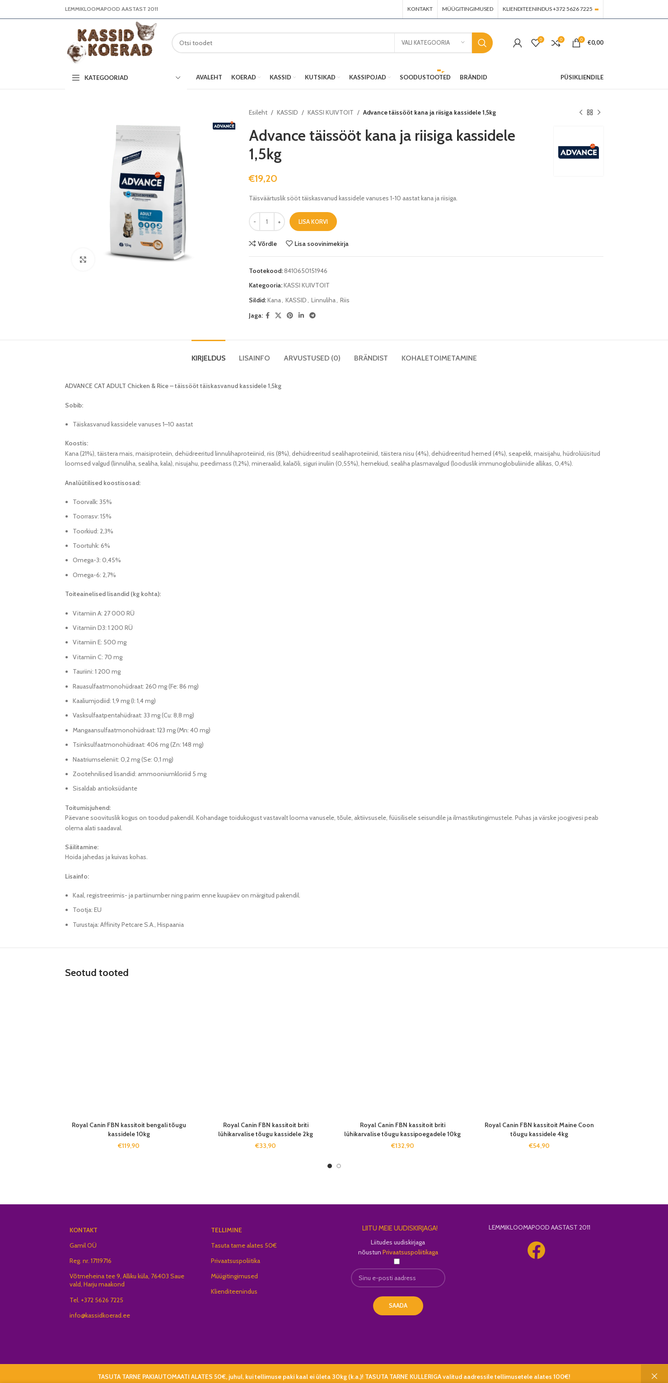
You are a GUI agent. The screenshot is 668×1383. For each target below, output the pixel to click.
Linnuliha (323, 300)
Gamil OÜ (83, 1245)
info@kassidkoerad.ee (100, 1315)
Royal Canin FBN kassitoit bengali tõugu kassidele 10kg (129, 1129)
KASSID (287, 112)
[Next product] (598, 112)
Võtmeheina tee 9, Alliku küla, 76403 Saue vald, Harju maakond (127, 1280)
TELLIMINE (226, 1230)
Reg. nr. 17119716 (91, 1261)
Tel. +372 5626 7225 (96, 1300)
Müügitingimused (234, 1276)
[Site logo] (111, 42)
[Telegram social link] (312, 316)
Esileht (258, 112)
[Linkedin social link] (301, 316)
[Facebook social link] (267, 316)
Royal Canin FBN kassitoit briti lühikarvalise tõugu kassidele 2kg (265, 1129)
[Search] (332, 42)
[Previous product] (580, 112)
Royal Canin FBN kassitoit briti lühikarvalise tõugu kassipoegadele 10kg (402, 1129)
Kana (274, 300)
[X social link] (278, 316)
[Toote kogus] (267, 221)
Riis (345, 300)
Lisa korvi (313, 221)
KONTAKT (84, 1230)
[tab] (208, 353)
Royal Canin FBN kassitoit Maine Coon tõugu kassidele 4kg (539, 1129)
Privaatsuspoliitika (235, 1261)
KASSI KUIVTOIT (331, 112)
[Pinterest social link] (290, 316)
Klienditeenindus (234, 1291)
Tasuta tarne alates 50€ (244, 1245)
